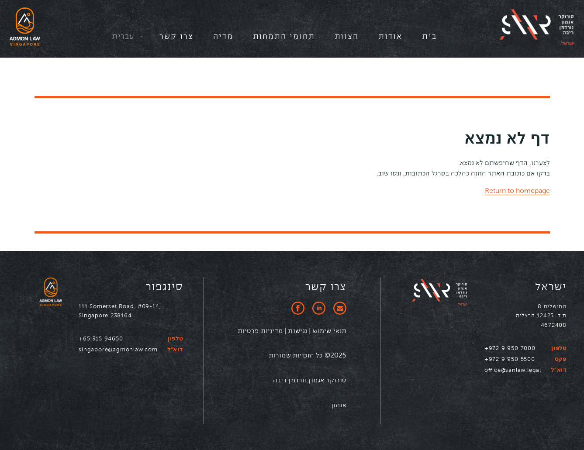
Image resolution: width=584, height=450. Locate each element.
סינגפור (164, 287)
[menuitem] (429, 38)
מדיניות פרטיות (260, 330)
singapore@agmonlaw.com (118, 349)
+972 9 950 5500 (509, 359)
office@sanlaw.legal (512, 370)
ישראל (551, 287)
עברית (123, 36)
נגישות (297, 330)
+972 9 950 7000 (510, 348)
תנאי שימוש (329, 330)
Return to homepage (517, 190)
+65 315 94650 (101, 338)
